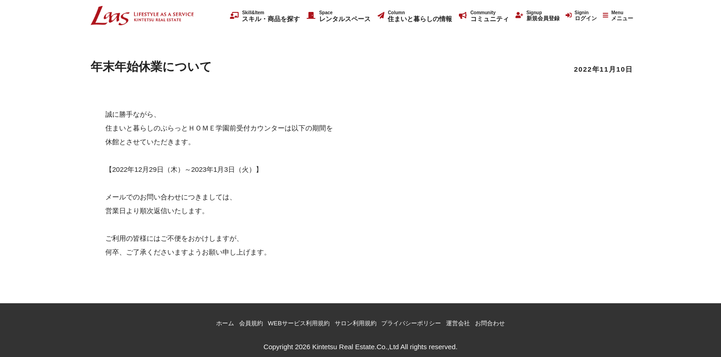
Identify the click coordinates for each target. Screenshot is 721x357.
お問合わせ (509, 322)
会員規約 (235, 322)
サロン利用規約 (355, 322)
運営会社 (472, 322)
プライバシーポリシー (418, 322)
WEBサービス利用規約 (289, 322)
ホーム (205, 322)
